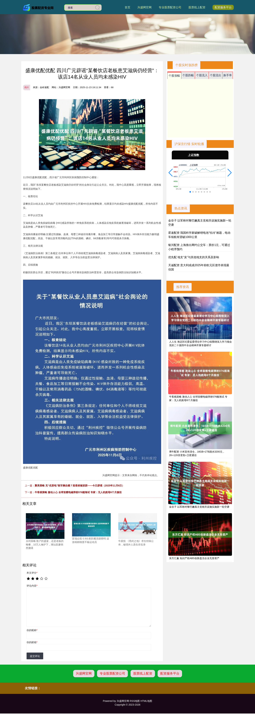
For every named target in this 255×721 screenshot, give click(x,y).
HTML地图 (146, 701)
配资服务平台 (223, 7)
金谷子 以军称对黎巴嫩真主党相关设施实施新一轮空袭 (199, 506)
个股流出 (215, 75)
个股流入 (202, 75)
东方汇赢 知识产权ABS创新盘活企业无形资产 (194, 558)
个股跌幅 (188, 75)
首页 (127, 7)
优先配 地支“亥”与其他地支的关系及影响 (193, 257)
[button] (170, 173)
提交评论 (35, 656)
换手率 (227, 75)
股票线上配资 (196, 7)
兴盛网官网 (144, 7)
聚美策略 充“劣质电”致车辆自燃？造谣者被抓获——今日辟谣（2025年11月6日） (79, 485)
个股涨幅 (174, 75)
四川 (26, 87)
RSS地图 (135, 701)
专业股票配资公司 (170, 7)
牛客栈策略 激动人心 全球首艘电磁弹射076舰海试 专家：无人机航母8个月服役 (78, 492)
